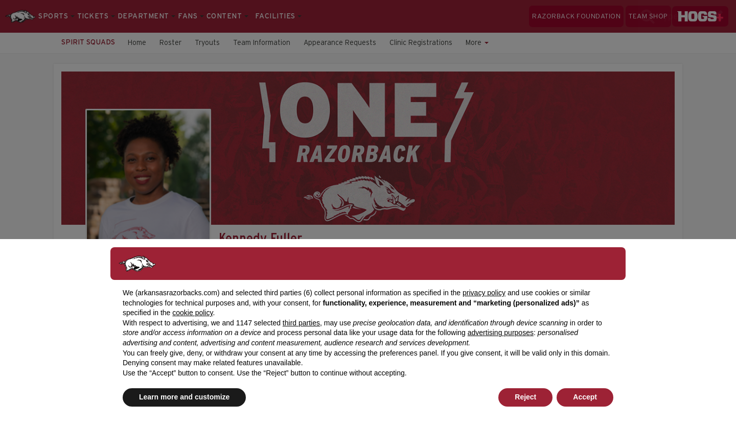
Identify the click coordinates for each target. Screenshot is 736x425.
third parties (301, 323)
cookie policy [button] (192, 313)
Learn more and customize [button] (184, 397)
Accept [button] (585, 397)
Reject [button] (525, 397)
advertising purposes (501, 332)
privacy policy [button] (484, 293)
